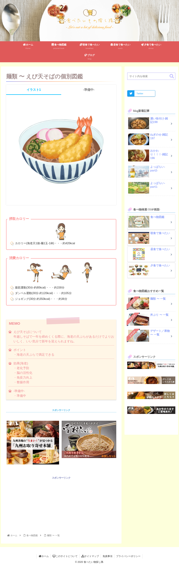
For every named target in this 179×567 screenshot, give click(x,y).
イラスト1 (34, 89)
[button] (171, 76)
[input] (151, 76)
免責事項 (107, 556)
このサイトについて (65, 556)
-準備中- (89, 89)
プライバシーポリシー (128, 556)
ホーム (43, 556)
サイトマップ (90, 556)
